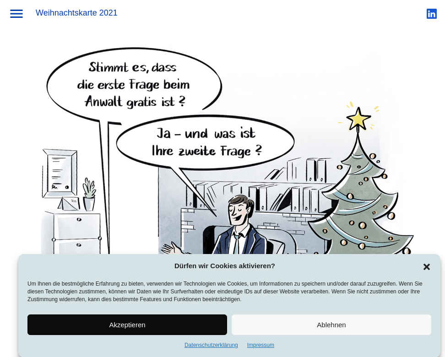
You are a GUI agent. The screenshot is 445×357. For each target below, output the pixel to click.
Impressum (260, 348)
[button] (426, 268)
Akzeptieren (127, 327)
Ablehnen (331, 327)
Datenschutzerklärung (211, 348)
